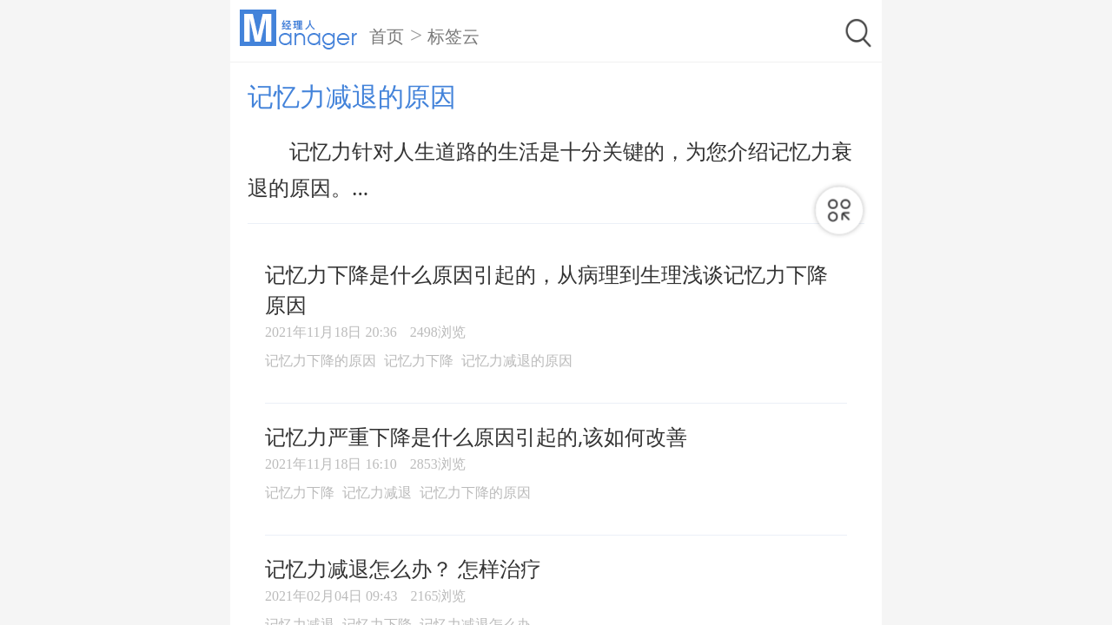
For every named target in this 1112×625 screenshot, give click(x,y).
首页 (386, 36)
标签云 (453, 36)
